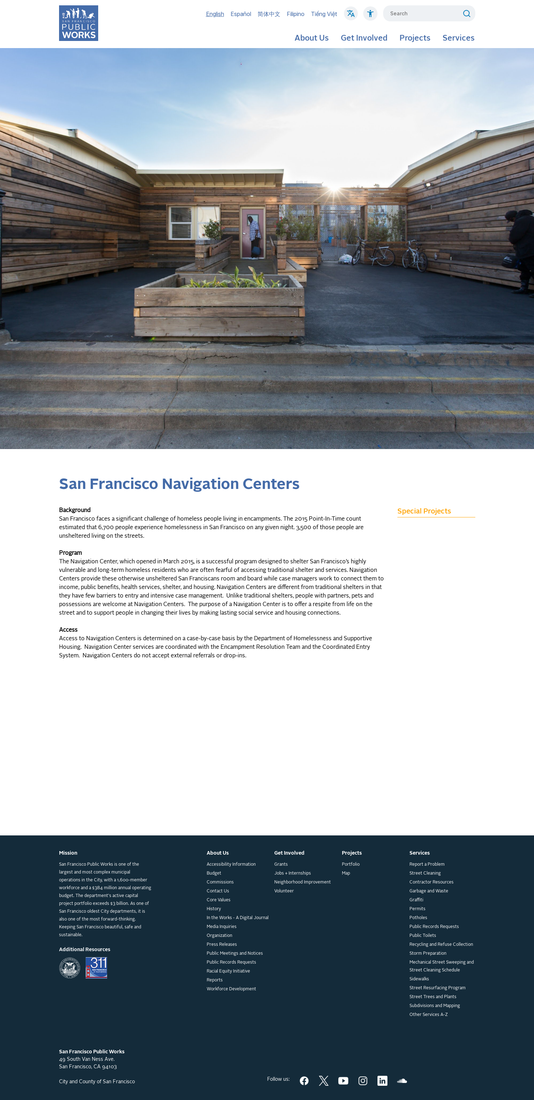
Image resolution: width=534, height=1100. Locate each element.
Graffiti (416, 900)
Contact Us (218, 891)
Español (241, 13)
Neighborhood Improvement (302, 882)
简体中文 (269, 13)
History (214, 909)
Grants (281, 864)
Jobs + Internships (292, 873)
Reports (215, 980)
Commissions (220, 882)
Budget (214, 873)
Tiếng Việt (324, 13)
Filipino (296, 13)
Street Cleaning (425, 873)
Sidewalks (419, 979)
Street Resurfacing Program (437, 988)
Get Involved (364, 38)
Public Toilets (422, 936)
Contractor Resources (431, 882)
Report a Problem (427, 864)
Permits (417, 909)
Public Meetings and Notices (235, 954)
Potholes (418, 918)
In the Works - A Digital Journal (238, 918)
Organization (219, 936)
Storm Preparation (427, 954)
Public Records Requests (231, 962)
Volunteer (284, 891)
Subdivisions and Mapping (434, 1006)
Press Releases (222, 945)
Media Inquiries (222, 927)
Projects (415, 38)
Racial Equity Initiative (228, 971)
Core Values (219, 900)
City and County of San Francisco (97, 1081)
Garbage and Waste (428, 891)
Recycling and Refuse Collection (441, 945)
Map (346, 873)
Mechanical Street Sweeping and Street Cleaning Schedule (441, 966)
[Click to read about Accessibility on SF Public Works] (370, 17)
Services (459, 38)
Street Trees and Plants (432, 997)
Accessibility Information (231, 864)
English (215, 13)
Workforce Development (231, 989)
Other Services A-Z (428, 1015)
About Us (312, 38)
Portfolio (351, 864)
